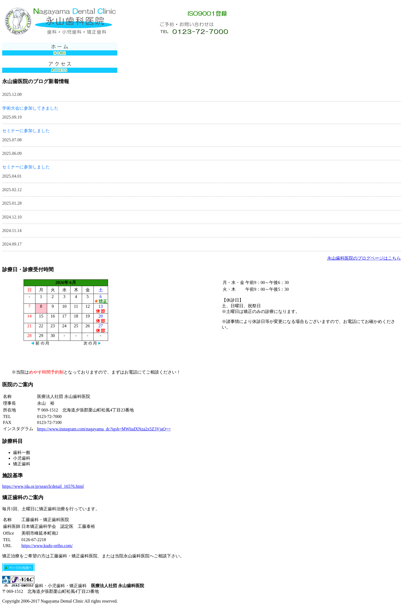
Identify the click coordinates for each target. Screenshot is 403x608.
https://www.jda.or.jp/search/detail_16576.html (43, 486)
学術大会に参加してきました (30, 108)
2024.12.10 (12, 217)
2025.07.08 (12, 140)
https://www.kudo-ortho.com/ (47, 545)
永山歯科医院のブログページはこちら (364, 258)
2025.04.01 (12, 176)
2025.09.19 (12, 117)
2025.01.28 (12, 203)
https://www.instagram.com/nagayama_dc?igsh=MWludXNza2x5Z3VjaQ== (104, 429)
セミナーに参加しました (26, 130)
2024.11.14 (11, 230)
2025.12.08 (12, 94)
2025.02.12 (12, 189)
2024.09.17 (12, 244)
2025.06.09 (12, 153)
